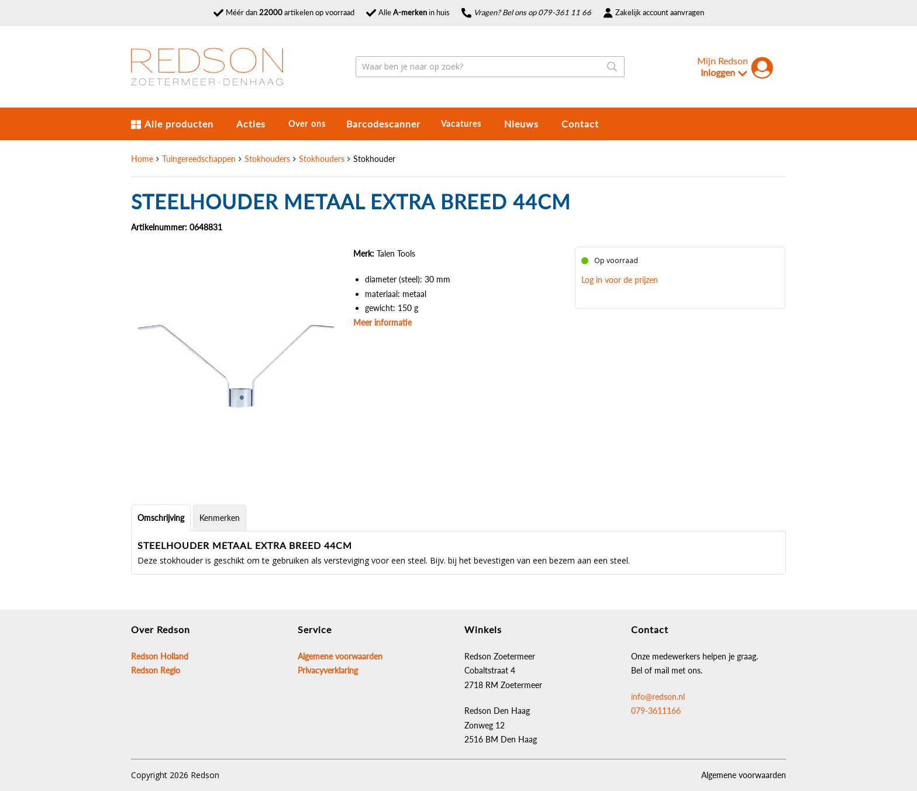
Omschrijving (160, 518)
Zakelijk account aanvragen (653, 12)
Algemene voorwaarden (743, 775)
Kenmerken (219, 518)
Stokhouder (374, 159)
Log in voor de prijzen (619, 280)
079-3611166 (656, 711)
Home (142, 159)
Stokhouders (267, 159)
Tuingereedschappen (199, 159)
